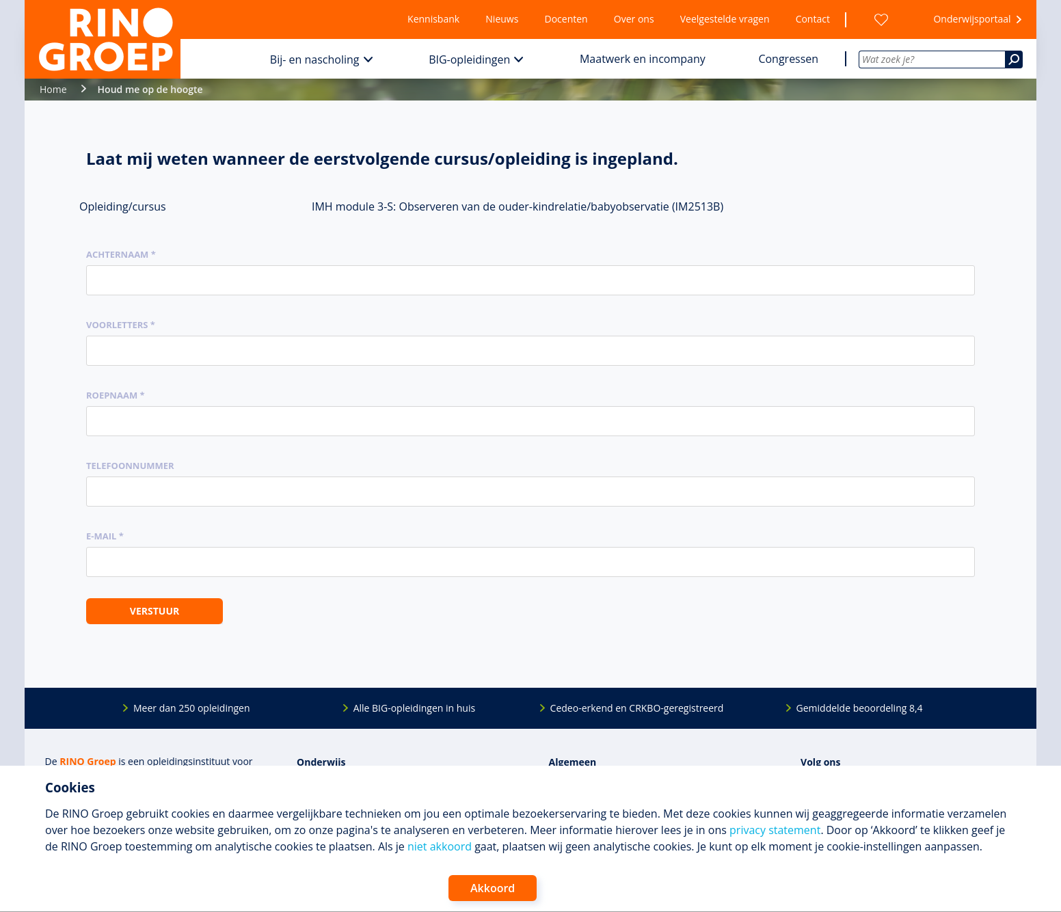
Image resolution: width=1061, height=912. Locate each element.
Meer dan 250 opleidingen (191, 707)
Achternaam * (121, 254)
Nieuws (501, 18)
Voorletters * (120, 325)
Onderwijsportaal (971, 18)
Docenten (566, 18)
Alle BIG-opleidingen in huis (414, 707)
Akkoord (492, 888)
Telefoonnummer (130, 465)
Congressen (788, 58)
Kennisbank (433, 18)
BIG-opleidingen (469, 59)
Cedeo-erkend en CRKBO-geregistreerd (637, 707)
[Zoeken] (1014, 59)
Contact (813, 18)
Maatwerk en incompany (643, 58)
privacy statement (774, 829)
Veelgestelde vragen (725, 18)
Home (53, 89)
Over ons (634, 18)
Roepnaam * (115, 395)
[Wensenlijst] (881, 19)
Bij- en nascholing (315, 59)
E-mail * (105, 536)
